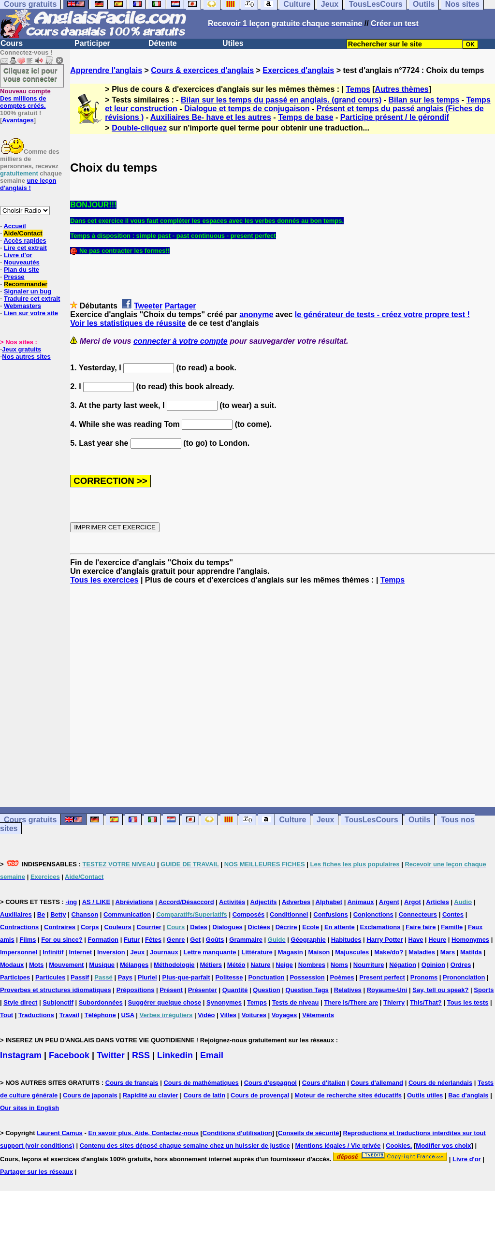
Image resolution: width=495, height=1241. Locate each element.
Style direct (20, 1002)
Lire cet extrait (25, 247)
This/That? (426, 1002)
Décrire (286, 927)
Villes (228, 1015)
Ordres (461, 964)
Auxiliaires (16, 914)
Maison (319, 952)
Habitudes (346, 939)
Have (415, 939)
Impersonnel (18, 952)
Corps (90, 927)
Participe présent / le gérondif (394, 117)
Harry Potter (384, 939)
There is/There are (351, 1002)
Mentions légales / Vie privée (338, 1145)
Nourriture (368, 964)
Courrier (149, 927)
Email (211, 1055)
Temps (358, 89)
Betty (58, 914)
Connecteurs (418, 914)
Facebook (69, 1055)
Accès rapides (24, 240)
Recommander (25, 284)
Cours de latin (204, 1095)
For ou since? (61, 939)
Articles (437, 901)
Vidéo (206, 1015)
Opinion (433, 964)
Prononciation (464, 977)
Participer (92, 43)
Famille (452, 927)
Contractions (19, 927)
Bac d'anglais (468, 1095)
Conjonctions (373, 914)
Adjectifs (263, 901)
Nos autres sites (26, 356)
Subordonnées (101, 1002)
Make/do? (388, 952)
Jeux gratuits (21, 349)
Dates (198, 927)
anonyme (256, 314)
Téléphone (100, 1015)
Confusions (330, 914)
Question (266, 989)
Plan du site (21, 269)
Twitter (111, 1055)
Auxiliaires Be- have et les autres (210, 117)
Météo (236, 964)
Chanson (85, 914)
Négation (402, 964)
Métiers (211, 964)
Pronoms (423, 977)
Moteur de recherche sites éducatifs (348, 1095)
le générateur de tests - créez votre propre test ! (382, 314)
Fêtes (153, 939)
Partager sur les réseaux (36, 1171)
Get (195, 939)
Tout (6, 1015)
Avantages (17, 120)
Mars (447, 952)
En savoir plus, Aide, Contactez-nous (143, 1133)
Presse (14, 276)
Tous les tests (468, 1002)
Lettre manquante (210, 952)
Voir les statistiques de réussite (128, 323)
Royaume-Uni (387, 989)
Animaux (361, 901)
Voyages (284, 1015)
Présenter (202, 989)
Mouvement (66, 964)
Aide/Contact (22, 233)
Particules (50, 977)
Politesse (229, 977)
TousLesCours (371, 820)
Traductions (36, 1015)
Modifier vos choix (443, 1145)
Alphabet (329, 901)
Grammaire (245, 939)
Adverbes (296, 901)
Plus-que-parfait (186, 977)
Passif (80, 977)
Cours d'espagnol (270, 1082)
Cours (11, 43)
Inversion (111, 952)
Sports (484, 989)
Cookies (398, 1145)
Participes (15, 977)
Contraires (59, 927)
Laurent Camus (60, 1133)
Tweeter (148, 306)
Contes (453, 914)
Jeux (325, 820)
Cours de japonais (90, 1095)
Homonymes (470, 939)
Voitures (254, 1015)
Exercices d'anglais (298, 70)
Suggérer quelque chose (165, 1002)
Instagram (21, 1055)
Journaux (164, 952)
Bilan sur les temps (423, 100)
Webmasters (22, 305)
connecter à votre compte (180, 341)
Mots (36, 964)
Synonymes (224, 1002)
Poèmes (342, 977)
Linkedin (175, 1055)
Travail (69, 1015)
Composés (248, 914)
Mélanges (134, 964)
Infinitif (53, 952)
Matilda (471, 952)
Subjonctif (58, 1002)
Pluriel (147, 977)
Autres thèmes (402, 89)
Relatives (348, 989)
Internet (80, 952)
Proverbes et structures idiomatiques (55, 989)
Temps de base (305, 117)
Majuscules (352, 952)
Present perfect (382, 977)
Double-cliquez (139, 128)
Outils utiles (425, 1095)
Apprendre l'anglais (106, 70)
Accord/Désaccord (186, 901)
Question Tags (307, 989)
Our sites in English (29, 1107)
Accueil (14, 226)
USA (127, 1015)
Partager (180, 306)
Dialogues (228, 927)
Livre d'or (18, 255)
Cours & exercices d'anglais (202, 70)
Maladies (421, 952)
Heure (437, 939)
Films (28, 939)
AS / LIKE (96, 901)
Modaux (12, 964)
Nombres (311, 964)
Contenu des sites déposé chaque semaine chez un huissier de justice (185, 1145)
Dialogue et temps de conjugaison (247, 108)
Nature (260, 964)
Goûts (215, 939)
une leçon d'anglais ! (28, 184)
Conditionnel (289, 914)
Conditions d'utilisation (237, 1133)
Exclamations (380, 927)
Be (41, 914)
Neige (284, 964)
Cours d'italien (324, 1082)
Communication (127, 914)
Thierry (394, 1002)
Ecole (310, 927)
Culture (292, 820)
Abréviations (135, 901)
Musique (102, 964)
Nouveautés (22, 262)
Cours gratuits (30, 820)
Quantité (235, 989)
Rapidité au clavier (150, 1095)
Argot (412, 901)
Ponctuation (266, 977)
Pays (125, 977)
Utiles (233, 43)
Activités (232, 901)
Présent (171, 989)
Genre (176, 939)
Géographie (308, 939)
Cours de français (132, 1082)
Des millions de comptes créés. (25, 98)
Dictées (259, 927)
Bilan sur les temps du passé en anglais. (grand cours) (281, 100)
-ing (71, 901)
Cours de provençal (260, 1095)
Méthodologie (174, 964)
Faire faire (421, 927)
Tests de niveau (295, 1002)
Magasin (290, 952)
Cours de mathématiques (200, 1082)
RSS (141, 1055)
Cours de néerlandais (440, 1082)
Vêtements (318, 1015)
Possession (307, 977)
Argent (389, 901)
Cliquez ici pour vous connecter (30, 74)
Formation (102, 939)
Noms (339, 964)
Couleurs (117, 927)
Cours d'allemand (377, 1082)
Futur (132, 939)
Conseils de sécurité (308, 1133)
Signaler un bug (27, 291)
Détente (162, 43)
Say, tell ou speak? (440, 989)
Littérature (256, 952)
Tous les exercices (104, 580)
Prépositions (135, 989)
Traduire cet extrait (32, 298)
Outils (419, 820)
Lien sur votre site (31, 313)
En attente (339, 927)
